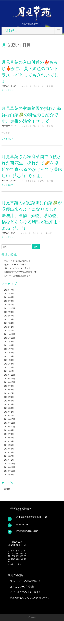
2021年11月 (9, 334)
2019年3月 (9, 452)
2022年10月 (9, 308)
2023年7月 (9, 290)
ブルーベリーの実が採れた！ (17, 261)
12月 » (18, 564)
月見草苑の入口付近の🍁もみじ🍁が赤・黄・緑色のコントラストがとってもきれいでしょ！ (30, 71)
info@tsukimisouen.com (27, 531)
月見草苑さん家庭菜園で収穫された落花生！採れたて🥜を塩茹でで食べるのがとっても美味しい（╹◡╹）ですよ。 (32, 165)
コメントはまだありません (31, 86)
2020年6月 (9, 397)
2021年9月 (9, 341)
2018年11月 (9, 467)
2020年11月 (9, 378)
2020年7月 (9, 393)
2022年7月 (9, 316)
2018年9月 (9, 475)
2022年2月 (9, 327)
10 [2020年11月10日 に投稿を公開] (12, 553)
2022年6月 (9, 319)
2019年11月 (9, 423)
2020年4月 (9, 404)
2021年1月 (9, 371)
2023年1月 (9, 305)
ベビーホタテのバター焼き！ (17, 268)
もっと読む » (7, 90)
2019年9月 (9, 430)
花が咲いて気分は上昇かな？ (17, 275)
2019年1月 (9, 460)
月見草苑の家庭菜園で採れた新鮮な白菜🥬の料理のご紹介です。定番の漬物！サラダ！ (31, 114)
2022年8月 (9, 312)
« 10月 (11, 564)
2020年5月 (9, 401)
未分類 (50, 86)
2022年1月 (9, 330)
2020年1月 (9, 415)
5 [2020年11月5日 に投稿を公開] (16, 551)
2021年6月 (9, 353)
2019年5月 (9, 445)
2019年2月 (9, 456)
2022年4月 (9, 323)
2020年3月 (9, 408)
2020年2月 (9, 412)
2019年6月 (9, 441)
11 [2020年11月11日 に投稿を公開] (14, 553)
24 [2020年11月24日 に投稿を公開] (12, 559)
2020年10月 (9, 382)
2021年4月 (9, 360)
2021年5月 (9, 356)
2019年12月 (9, 419)
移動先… (11, 31)
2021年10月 (9, 338)
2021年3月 (9, 364)
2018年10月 (9, 471)
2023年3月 (9, 297)
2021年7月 (9, 349)
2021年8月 (9, 345)
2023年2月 (9, 301)
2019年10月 (9, 426)
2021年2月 (9, 367)
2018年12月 (9, 463)
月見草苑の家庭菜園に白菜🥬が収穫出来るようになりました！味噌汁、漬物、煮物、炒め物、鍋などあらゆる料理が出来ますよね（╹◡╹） (32, 215)
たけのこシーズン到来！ (15, 264)
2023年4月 (9, 293)
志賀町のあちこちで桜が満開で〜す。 (21, 272)
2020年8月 (9, 390)
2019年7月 (9, 438)
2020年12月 (9, 375)
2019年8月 (9, 434)
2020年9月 (9, 386)
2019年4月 (9, 449)
